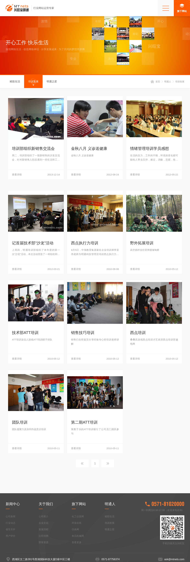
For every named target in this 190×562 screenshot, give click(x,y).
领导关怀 (10, 557)
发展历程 (43, 557)
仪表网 (75, 557)
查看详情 (36, 175)
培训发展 (33, 82)
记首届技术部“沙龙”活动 (32, 346)
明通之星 (52, 82)
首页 (158, 82)
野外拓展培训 (141, 346)
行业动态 (10, 550)
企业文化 (43, 550)
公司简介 (43, 544)
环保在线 (76, 550)
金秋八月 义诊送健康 (89, 149)
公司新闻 (10, 544)
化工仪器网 (78, 544)
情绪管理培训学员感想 (149, 149)
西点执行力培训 (84, 346)
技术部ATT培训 (25, 435)
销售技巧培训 (82, 435)
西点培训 (138, 435)
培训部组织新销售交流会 (33, 149)
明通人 (167, 82)
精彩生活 (15, 82)
